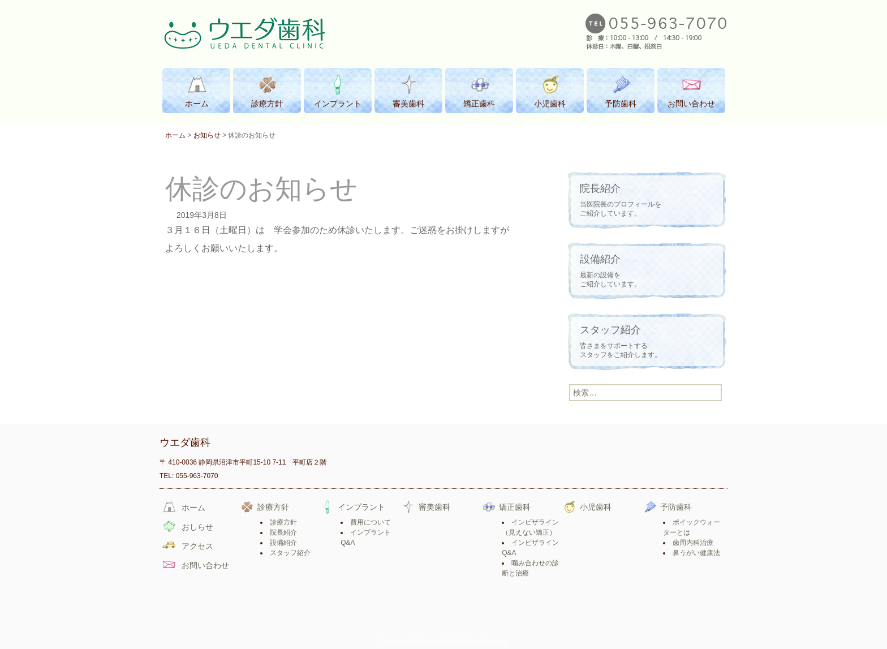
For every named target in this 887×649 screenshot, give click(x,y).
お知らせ (207, 135)
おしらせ (197, 526)
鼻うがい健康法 (696, 553)
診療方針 (273, 507)
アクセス (197, 546)
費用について (370, 522)
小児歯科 (596, 507)
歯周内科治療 (693, 543)
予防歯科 (676, 507)
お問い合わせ (205, 565)
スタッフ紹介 (290, 553)
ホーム (175, 135)
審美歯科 (434, 507)
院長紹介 (283, 532)
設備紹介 (283, 543)
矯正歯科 (515, 507)
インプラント (361, 507)
